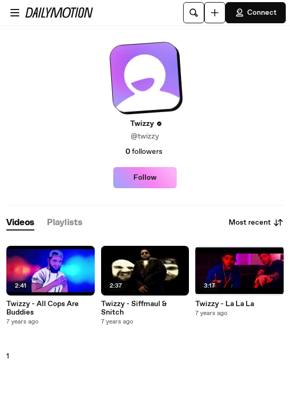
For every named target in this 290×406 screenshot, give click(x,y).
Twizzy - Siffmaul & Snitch (134, 308)
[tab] (20, 222)
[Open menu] (14, 12)
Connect (255, 12)
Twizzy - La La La (224, 304)
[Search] (193, 12)
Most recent (256, 222)
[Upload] (214, 12)
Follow (145, 177)
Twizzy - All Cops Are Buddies (42, 308)
